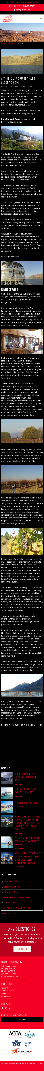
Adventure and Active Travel (16, 897)
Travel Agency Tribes (35, 1063)
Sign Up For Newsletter (29, 2)
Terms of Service (7, 991)
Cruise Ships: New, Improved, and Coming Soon (26, 777)
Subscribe (22, 1019)
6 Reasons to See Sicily (27, 802)
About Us (4, 988)
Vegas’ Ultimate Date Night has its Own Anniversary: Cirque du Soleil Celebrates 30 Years (28, 857)
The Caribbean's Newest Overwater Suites (27, 790)
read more (19, 784)
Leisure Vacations (12, 886)
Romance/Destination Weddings (18, 908)
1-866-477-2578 (29, 6)
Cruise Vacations (11, 881)
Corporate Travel (11, 892)
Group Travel (10, 902)
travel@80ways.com (22, 9)
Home (3, 43)
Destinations (6, 996)
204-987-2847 (14, 6)
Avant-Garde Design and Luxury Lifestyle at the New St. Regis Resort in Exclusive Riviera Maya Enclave (27, 823)
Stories (10, 43)
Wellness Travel (11, 913)
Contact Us (22, 949)
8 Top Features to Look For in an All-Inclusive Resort (27, 841)
